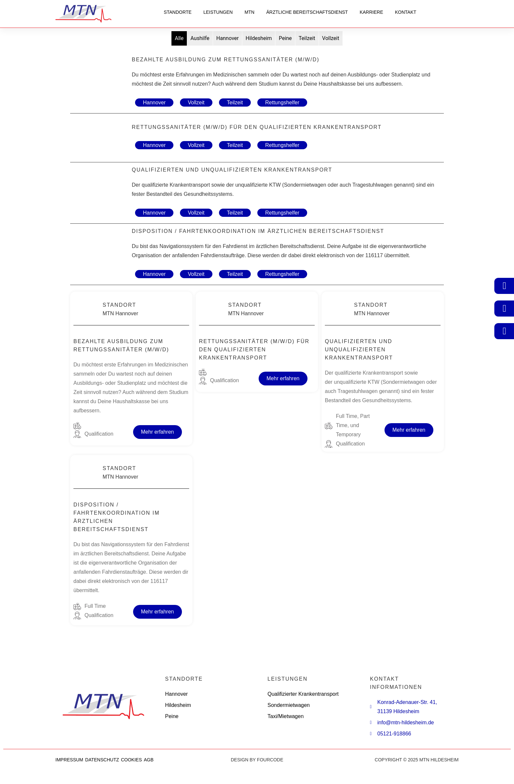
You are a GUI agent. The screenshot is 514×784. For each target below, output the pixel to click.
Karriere (371, 12)
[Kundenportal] (504, 286)
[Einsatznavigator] (504, 308)
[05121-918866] (504, 331)
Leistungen (217, 12)
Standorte (177, 12)
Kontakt (405, 12)
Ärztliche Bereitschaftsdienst (307, 12)
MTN (249, 12)
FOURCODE (270, 759)
